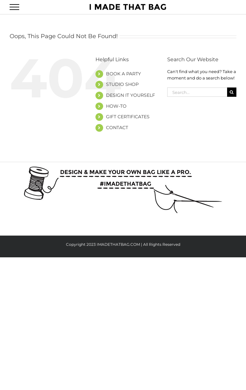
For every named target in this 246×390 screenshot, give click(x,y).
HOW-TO (116, 106)
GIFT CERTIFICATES (128, 117)
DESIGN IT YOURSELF (130, 95)
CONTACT (117, 127)
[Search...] (197, 92)
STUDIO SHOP (122, 84)
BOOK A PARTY (123, 74)
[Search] (231, 92)
